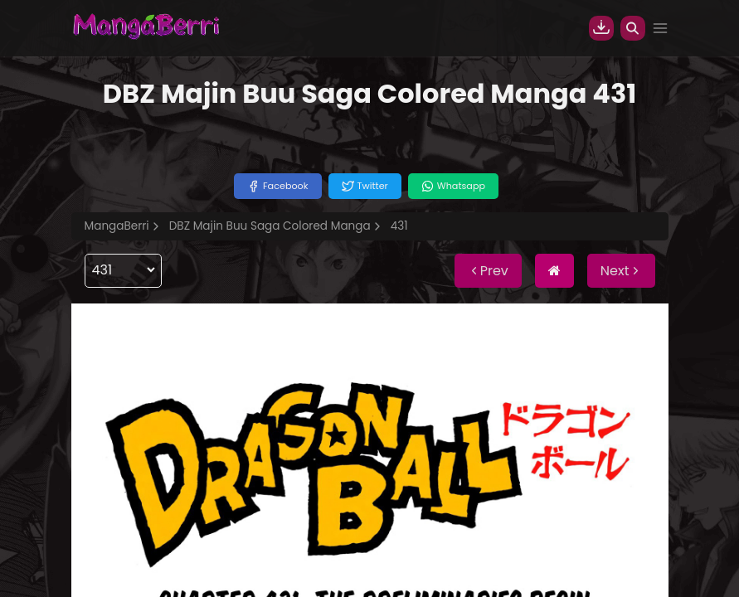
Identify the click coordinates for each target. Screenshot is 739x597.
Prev (488, 271)
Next (621, 271)
